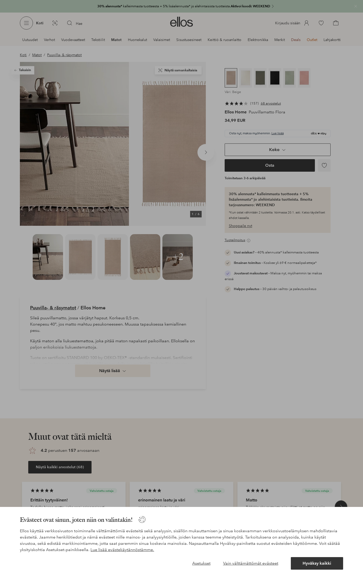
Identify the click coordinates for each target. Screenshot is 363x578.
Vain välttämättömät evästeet (250, 563)
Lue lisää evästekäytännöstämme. (122, 549)
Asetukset (201, 563)
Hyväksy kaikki (317, 563)
